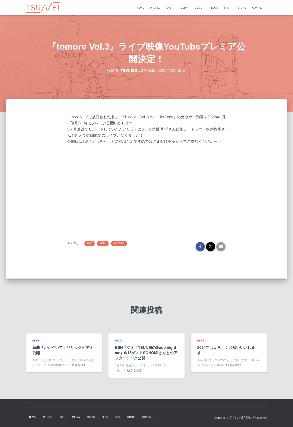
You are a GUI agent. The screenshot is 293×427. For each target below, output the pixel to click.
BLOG (214, 7)
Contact (258, 7)
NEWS (140, 7)
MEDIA (184, 7)
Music (199, 7)
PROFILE (155, 7)
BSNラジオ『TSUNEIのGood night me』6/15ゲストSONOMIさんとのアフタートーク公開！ (146, 352)
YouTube (119, 243)
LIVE (170, 7)
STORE (242, 7)
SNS (227, 7)
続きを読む (79, 365)
